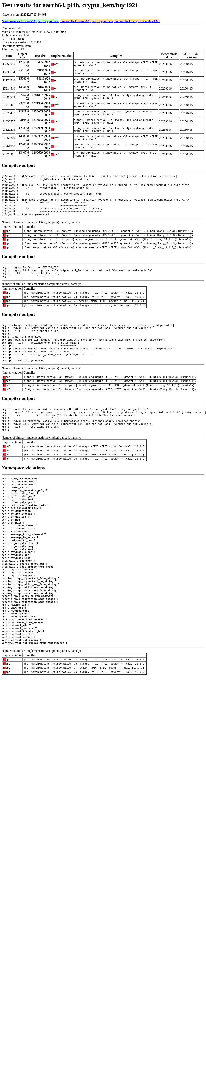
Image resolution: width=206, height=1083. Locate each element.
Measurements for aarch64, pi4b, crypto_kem (30, 21)
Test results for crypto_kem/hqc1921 (137, 21)
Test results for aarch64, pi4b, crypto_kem (86, 21)
